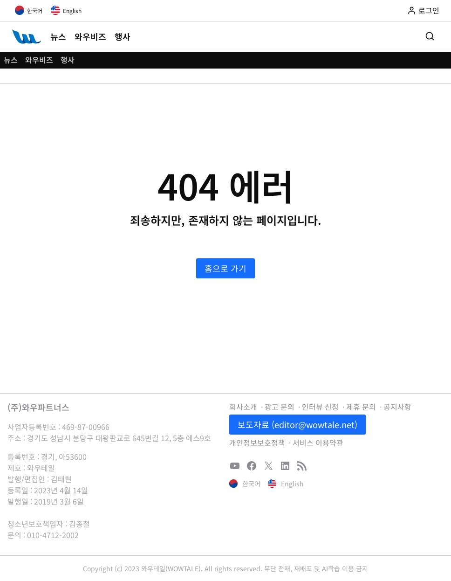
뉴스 (58, 36)
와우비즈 (90, 36)
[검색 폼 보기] (429, 37)
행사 (122, 36)
